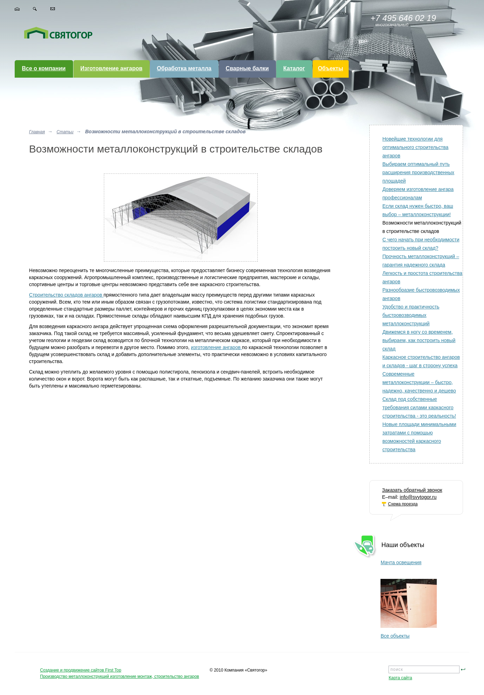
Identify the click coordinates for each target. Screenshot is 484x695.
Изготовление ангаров (111, 68)
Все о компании (43, 68)
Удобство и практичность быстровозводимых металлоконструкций (410, 315)
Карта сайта (400, 677)
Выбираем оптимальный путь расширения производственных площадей (418, 172)
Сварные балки (247, 68)
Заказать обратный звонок (412, 490)
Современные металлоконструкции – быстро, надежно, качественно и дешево (419, 382)
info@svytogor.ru (418, 497)
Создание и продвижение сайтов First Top (80, 670)
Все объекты (395, 636)
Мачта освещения (400, 562)
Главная (37, 131)
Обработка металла (184, 68)
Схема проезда (403, 504)
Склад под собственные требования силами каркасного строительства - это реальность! (419, 407)
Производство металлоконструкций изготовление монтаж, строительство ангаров (119, 676)
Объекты (330, 68)
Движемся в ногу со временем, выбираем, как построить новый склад (418, 340)
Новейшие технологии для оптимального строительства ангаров (415, 147)
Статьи (65, 131)
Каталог (294, 68)
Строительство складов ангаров (66, 295)
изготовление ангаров (216, 347)
